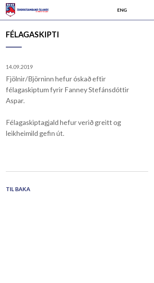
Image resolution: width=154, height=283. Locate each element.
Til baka (18, 189)
